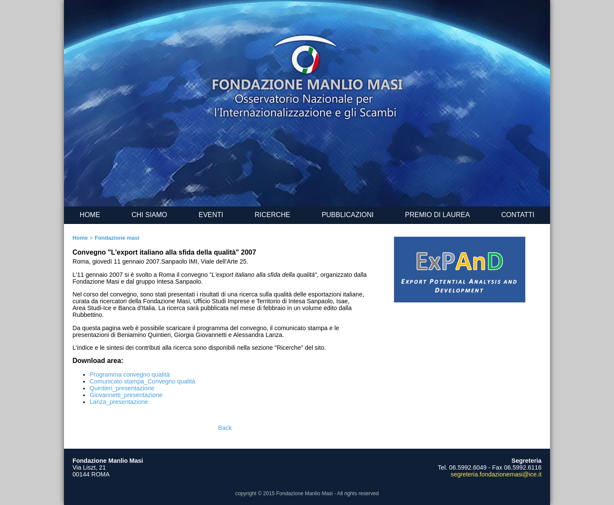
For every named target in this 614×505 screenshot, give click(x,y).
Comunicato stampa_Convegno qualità (142, 381)
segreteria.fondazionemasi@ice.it (496, 474)
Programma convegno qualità (130, 374)
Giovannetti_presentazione (126, 395)
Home (80, 238)
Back (225, 427)
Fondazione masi (117, 238)
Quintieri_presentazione (122, 388)
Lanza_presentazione (119, 401)
